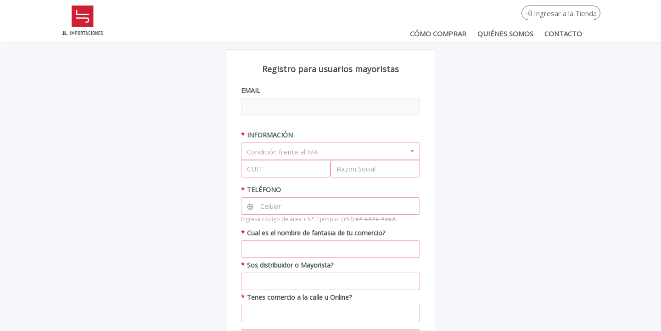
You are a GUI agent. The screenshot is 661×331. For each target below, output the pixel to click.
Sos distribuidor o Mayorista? (287, 265)
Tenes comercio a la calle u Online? (296, 297)
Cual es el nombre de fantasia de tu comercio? (313, 232)
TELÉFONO (261, 189)
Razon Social (355, 168)
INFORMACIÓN (267, 135)
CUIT (255, 168)
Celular (270, 206)
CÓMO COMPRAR (438, 33)
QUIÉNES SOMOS (505, 33)
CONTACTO (563, 33)
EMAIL (250, 90)
